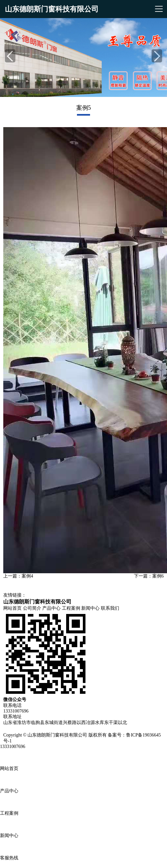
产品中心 (51, 608)
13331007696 (12, 746)
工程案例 (71, 608)
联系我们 (110, 608)
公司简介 (32, 608)
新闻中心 (90, 608)
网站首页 (12, 608)
